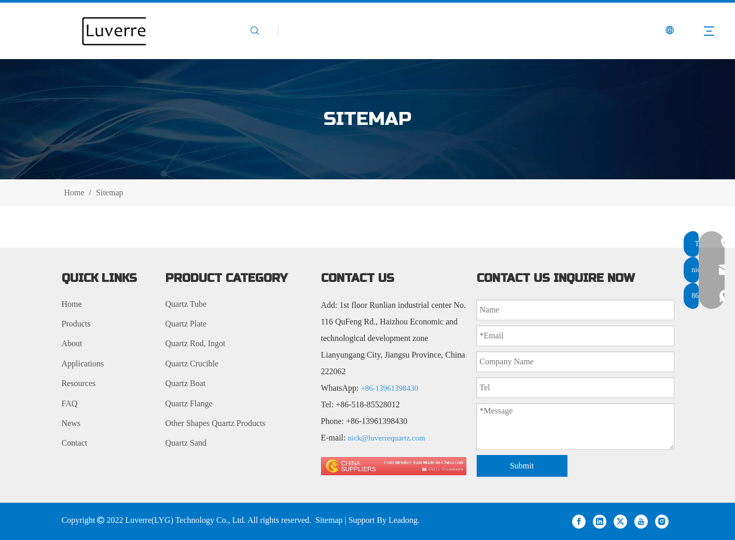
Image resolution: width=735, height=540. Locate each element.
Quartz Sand (186, 442)
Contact (75, 442)
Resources (79, 383)
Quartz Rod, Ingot (195, 343)
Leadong (403, 520)
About (72, 343)
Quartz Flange (189, 403)
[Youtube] (641, 521)
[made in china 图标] (393, 466)
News (71, 423)
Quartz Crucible (192, 363)
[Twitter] (620, 521)
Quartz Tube (186, 304)
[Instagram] (662, 521)
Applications (83, 363)
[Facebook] (579, 521)
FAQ (70, 403)
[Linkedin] (599, 521)
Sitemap (328, 520)
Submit (522, 465)
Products (76, 323)
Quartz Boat (185, 383)
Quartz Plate (186, 323)
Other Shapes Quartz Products (215, 423)
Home (72, 304)
